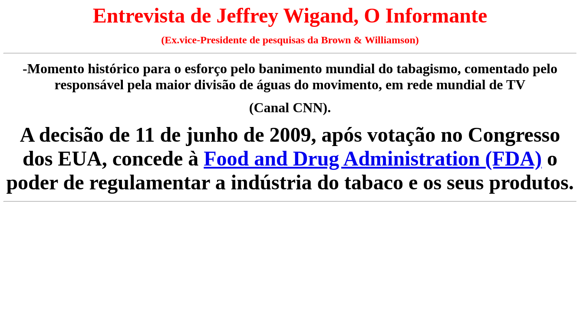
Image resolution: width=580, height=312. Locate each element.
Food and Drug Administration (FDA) (373, 158)
